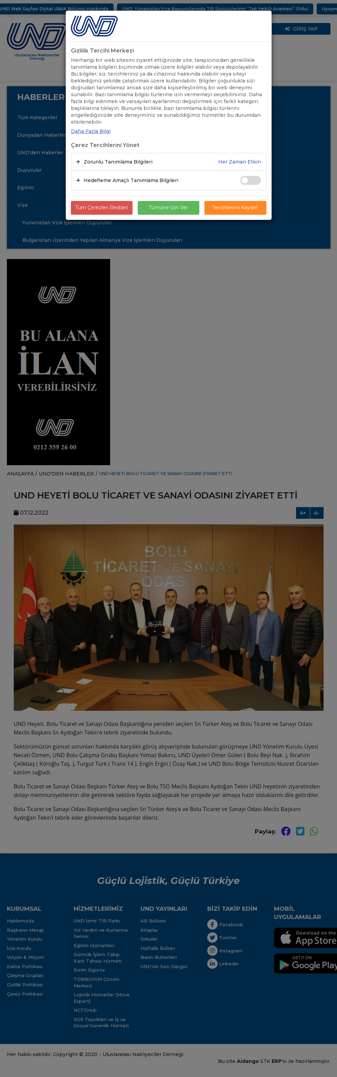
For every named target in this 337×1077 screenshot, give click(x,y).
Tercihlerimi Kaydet (235, 208)
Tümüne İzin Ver (168, 208)
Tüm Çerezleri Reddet (101, 208)
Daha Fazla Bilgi (90, 131)
